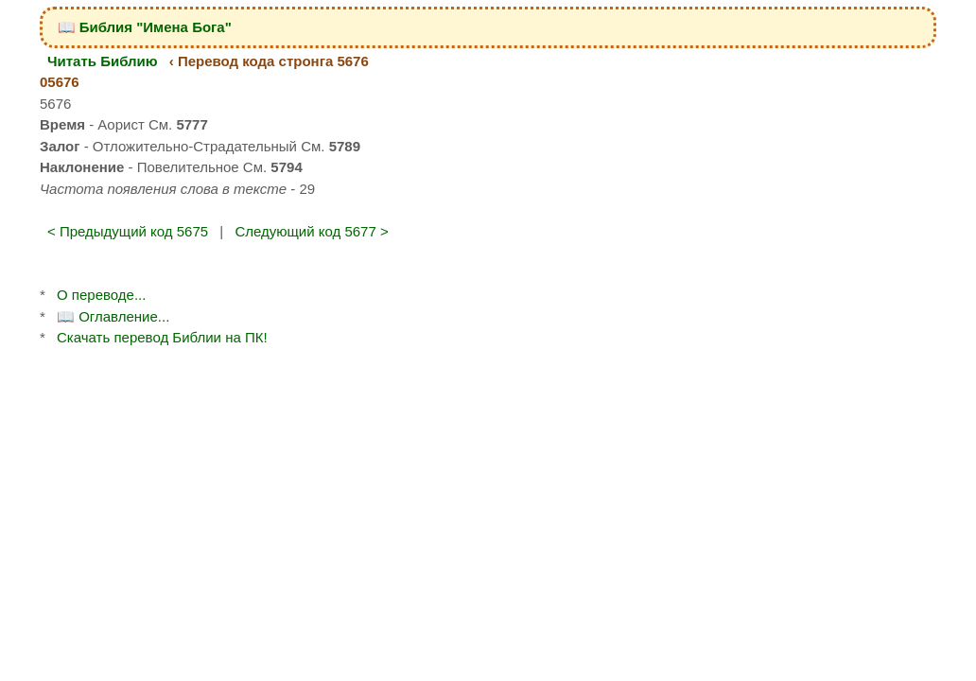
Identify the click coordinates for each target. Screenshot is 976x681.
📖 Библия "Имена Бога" (145, 27)
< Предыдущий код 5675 (127, 231)
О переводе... (101, 295)
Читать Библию (102, 61)
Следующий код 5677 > (311, 231)
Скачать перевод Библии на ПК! (162, 337)
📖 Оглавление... (113, 316)
